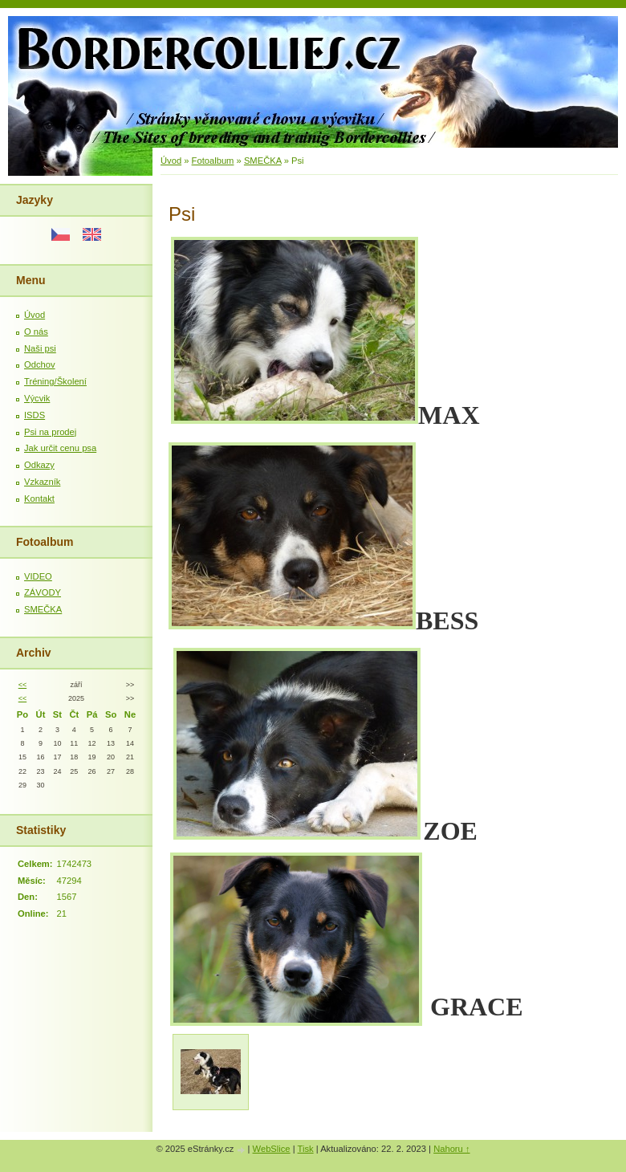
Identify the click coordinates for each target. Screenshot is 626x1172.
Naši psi (40, 348)
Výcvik (37, 398)
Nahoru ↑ (451, 1149)
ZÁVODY (42, 592)
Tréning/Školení (55, 381)
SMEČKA (43, 609)
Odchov (39, 364)
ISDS (34, 415)
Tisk (306, 1149)
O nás (36, 331)
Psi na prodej (50, 432)
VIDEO (38, 576)
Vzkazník (42, 481)
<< (22, 685)
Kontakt (39, 498)
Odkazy (39, 465)
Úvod (34, 314)
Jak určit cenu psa (60, 448)
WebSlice (272, 1149)
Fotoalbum (213, 160)
